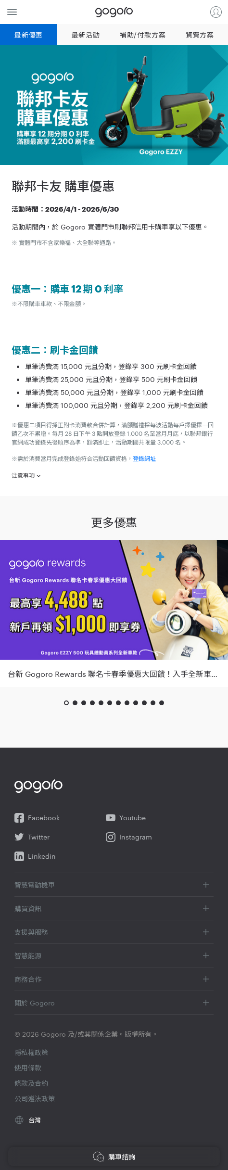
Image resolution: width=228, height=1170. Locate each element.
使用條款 (27, 1067)
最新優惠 (28, 34)
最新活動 (86, 34)
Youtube (126, 818)
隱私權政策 (31, 1052)
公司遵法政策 (34, 1098)
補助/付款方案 (142, 34)
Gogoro (114, 12)
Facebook (37, 818)
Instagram (129, 837)
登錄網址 (144, 458)
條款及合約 (31, 1083)
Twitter (32, 837)
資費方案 (200, 34)
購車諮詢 (114, 1156)
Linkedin (35, 856)
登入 (216, 12)
